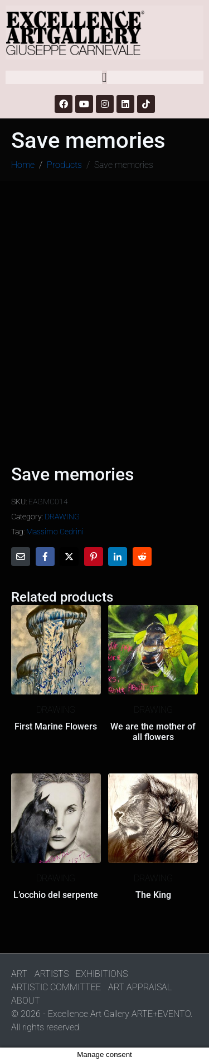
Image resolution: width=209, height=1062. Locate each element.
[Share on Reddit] (142, 556)
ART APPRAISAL (140, 987)
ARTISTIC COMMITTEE (56, 987)
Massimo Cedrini (55, 531)
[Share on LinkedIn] (117, 556)
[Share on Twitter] (69, 556)
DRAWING (62, 516)
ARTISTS (52, 974)
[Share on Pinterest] (93, 556)
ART (19, 974)
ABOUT (25, 1000)
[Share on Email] (20, 556)
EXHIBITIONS (102, 974)
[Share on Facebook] (45, 556)
